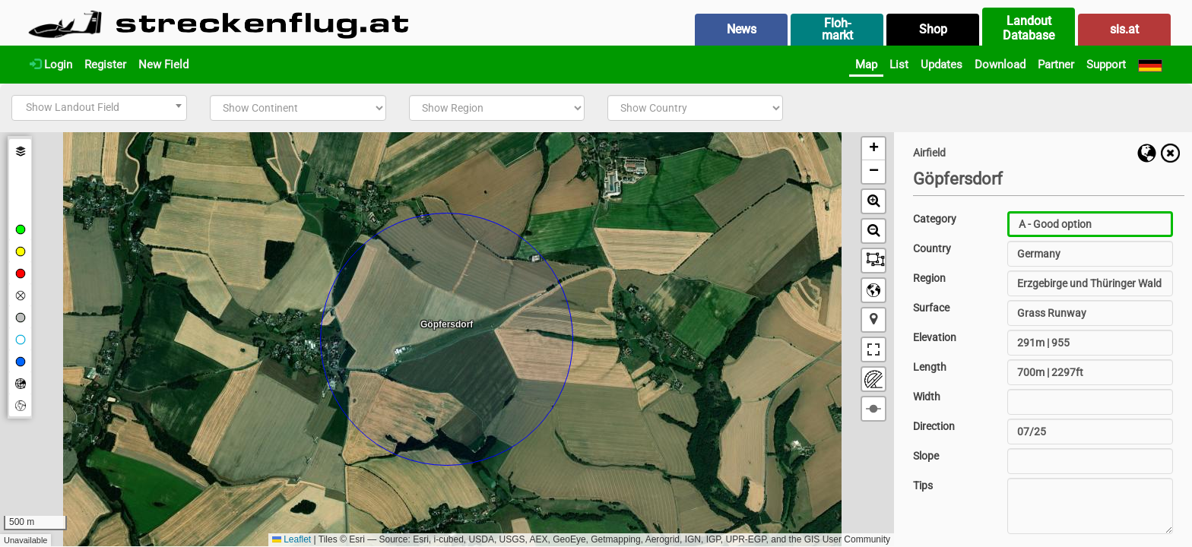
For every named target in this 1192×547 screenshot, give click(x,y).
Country (932, 248)
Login (51, 64)
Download (1000, 64)
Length (929, 367)
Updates (941, 64)
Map (866, 64)
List (898, 64)
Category (934, 219)
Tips (923, 485)
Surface (931, 308)
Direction (934, 426)
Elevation (934, 337)
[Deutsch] (1150, 65)
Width (926, 396)
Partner (1056, 64)
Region (929, 278)
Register (105, 64)
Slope (926, 456)
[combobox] (99, 108)
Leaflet (291, 539)
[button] (873, 149)
